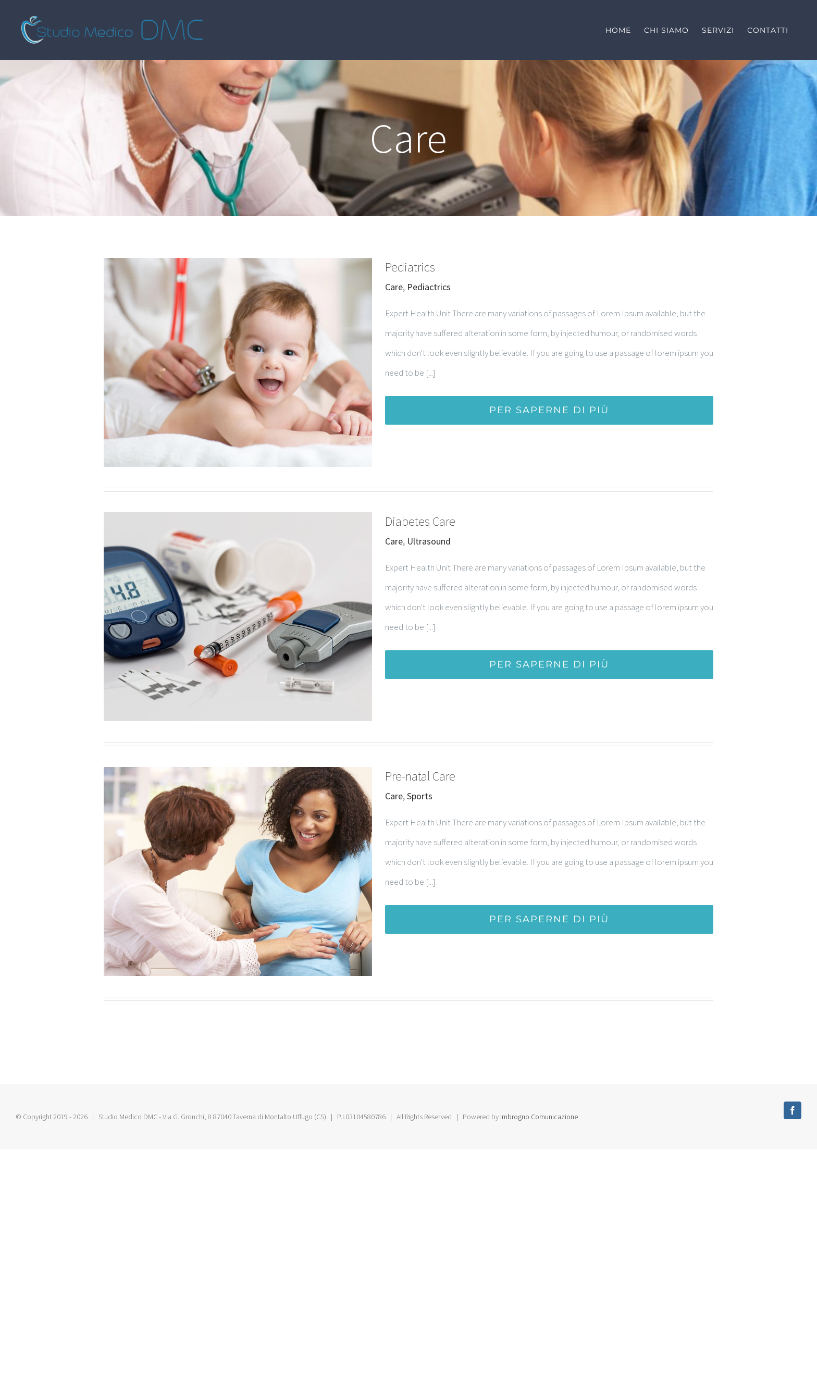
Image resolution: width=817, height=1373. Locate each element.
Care (394, 287)
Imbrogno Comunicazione (539, 1116)
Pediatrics (410, 267)
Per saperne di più (549, 410)
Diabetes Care (420, 521)
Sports (419, 796)
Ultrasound (429, 541)
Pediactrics (429, 287)
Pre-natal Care (420, 776)
